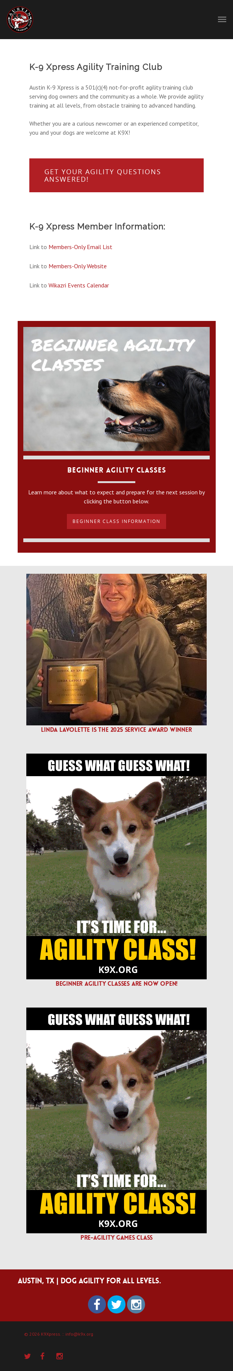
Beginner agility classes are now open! (116, 984)
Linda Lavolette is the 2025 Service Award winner (116, 730)
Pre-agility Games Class (116, 1238)
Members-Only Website (77, 266)
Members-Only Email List (80, 247)
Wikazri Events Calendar (78, 285)
